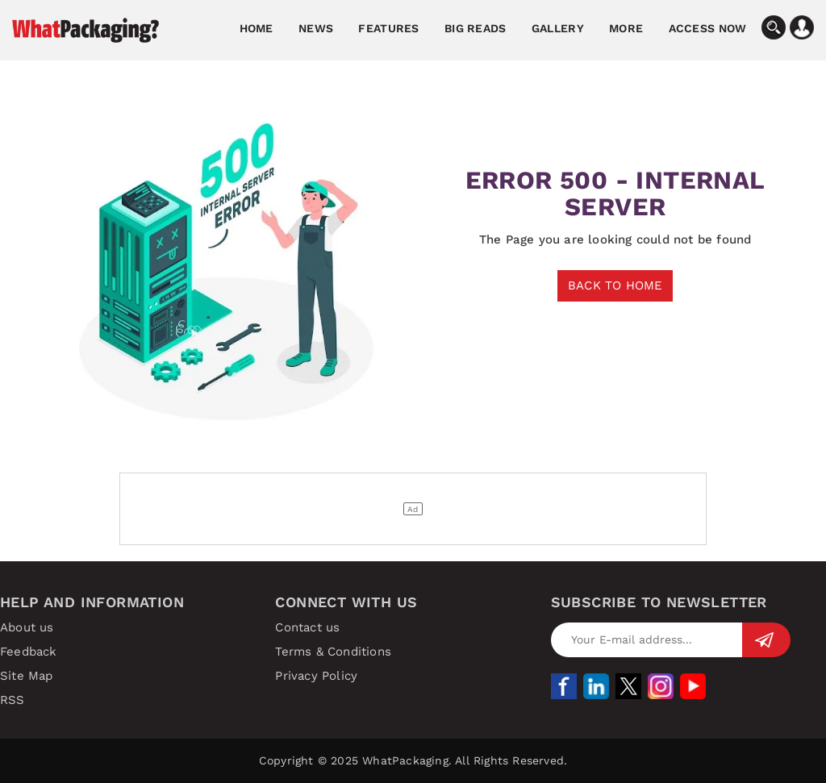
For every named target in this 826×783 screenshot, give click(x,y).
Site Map (26, 675)
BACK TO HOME (615, 285)
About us (27, 627)
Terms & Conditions (333, 651)
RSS (12, 700)
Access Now (708, 28)
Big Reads (475, 28)
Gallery (558, 28)
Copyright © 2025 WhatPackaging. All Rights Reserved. (413, 760)
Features (388, 28)
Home (256, 28)
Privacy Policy (316, 675)
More (626, 28)
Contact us (307, 627)
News (315, 28)
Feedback (28, 651)
